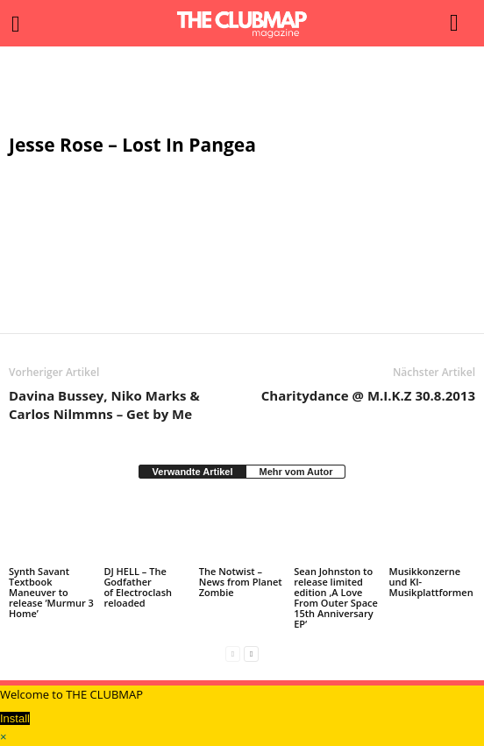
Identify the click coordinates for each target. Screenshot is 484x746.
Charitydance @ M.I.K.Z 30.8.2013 (368, 395)
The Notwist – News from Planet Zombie (240, 582)
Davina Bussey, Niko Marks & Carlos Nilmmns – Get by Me (104, 405)
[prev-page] (232, 653)
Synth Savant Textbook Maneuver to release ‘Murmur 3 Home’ (51, 592)
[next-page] (251, 653)
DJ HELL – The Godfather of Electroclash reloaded (137, 587)
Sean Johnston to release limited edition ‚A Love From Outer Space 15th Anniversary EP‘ (336, 597)
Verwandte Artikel (193, 471)
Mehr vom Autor (295, 471)
